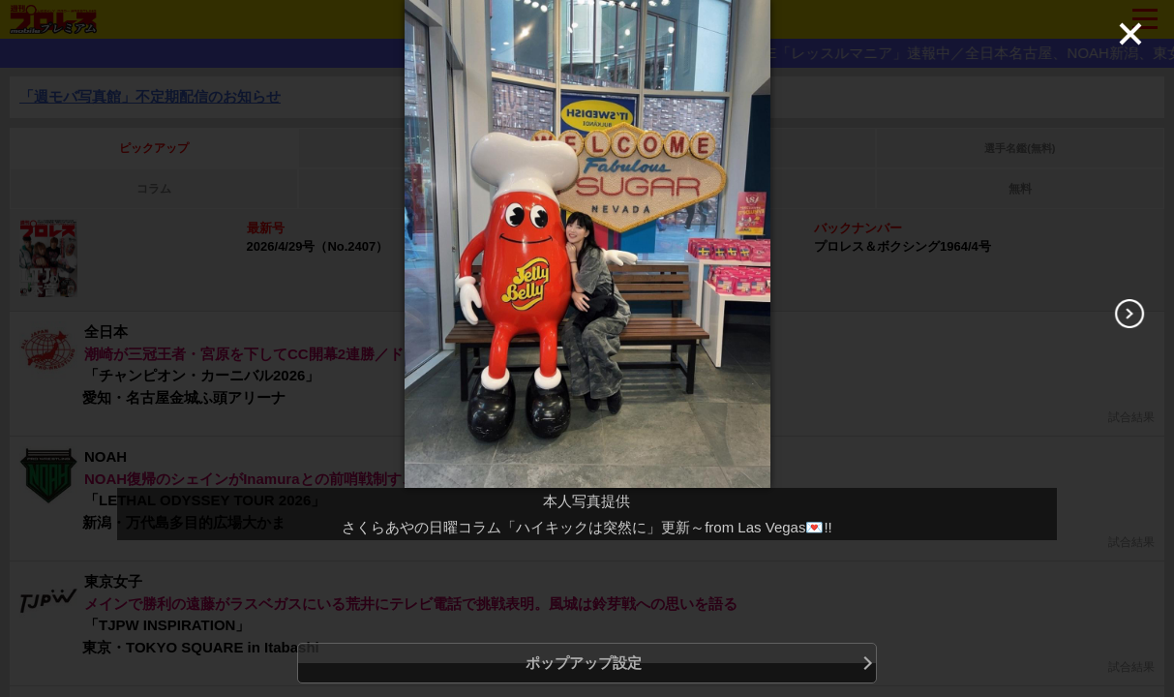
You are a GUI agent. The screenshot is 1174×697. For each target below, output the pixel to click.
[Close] (1130, 33)
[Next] (1129, 314)
